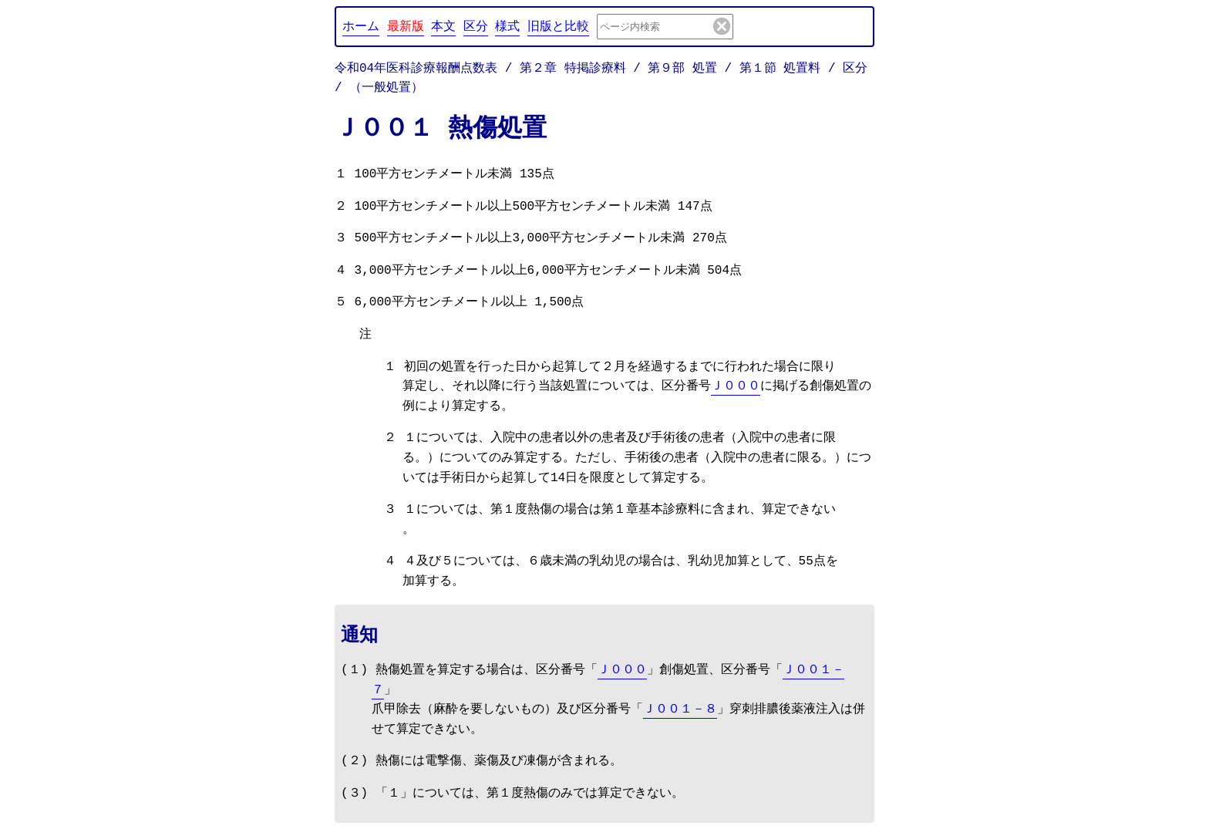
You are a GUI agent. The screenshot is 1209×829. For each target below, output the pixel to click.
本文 (443, 25)
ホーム (360, 25)
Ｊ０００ (735, 386)
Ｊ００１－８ (680, 709)
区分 (475, 25)
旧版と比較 (558, 25)
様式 (507, 25)
